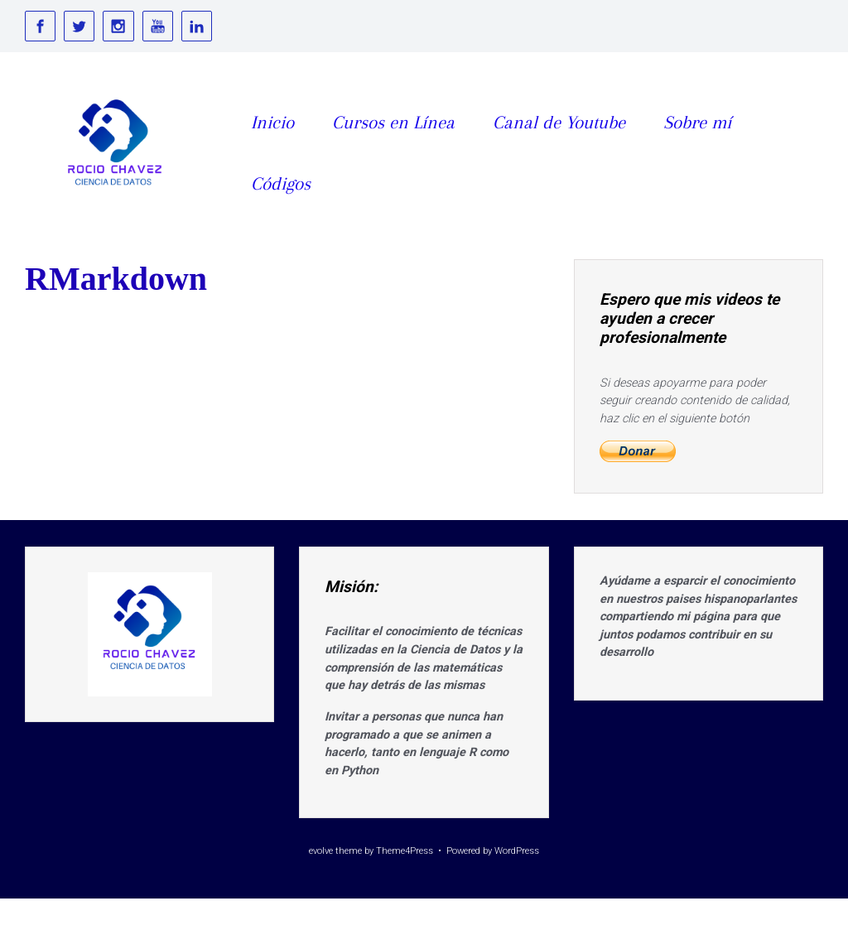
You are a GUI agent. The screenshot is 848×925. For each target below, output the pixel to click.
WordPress (516, 851)
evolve (321, 851)
